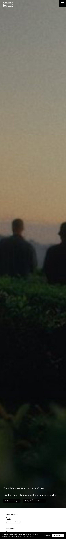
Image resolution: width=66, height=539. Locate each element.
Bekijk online (11, 501)
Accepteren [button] (57, 535)
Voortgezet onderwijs (13, 521)
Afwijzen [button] (47, 535)
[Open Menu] (62, 3)
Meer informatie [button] (28, 536)
